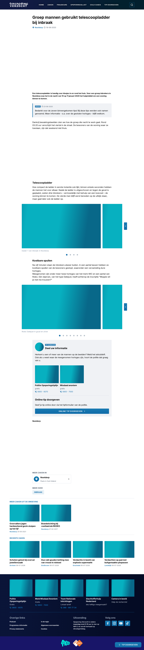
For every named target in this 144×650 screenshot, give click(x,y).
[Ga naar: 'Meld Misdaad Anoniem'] (46, 592)
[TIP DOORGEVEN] (128, 644)
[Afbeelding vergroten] (99, 206)
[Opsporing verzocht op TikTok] (127, 623)
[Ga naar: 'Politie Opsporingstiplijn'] (47, 379)
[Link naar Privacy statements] (24, 629)
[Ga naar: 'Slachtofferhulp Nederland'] (97, 592)
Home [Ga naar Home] (41, 5)
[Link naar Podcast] (24, 622)
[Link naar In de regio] (56, 622)
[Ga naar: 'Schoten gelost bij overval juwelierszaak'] (25, 553)
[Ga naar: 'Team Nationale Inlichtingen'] (72, 594)
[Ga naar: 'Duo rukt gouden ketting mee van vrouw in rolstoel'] (56, 553)
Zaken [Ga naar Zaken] (50, 5)
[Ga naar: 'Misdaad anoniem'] (72, 379)
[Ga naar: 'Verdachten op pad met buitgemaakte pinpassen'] (119, 553)
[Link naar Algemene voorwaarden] (56, 625)
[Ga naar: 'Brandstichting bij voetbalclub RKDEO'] (56, 519)
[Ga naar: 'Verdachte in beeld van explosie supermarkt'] (88, 553)
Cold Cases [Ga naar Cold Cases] (95, 5)
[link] (51, 479)
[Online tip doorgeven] (72, 411)
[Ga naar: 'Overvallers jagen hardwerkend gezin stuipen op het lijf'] (25, 519)
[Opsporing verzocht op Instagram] (114, 623)
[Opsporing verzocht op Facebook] (107, 623)
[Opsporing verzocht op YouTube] (121, 623)
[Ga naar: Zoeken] (131, 4)
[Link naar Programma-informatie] (24, 625)
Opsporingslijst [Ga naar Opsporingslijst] (79, 5)
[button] (125, 226)
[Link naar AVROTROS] (65, 643)
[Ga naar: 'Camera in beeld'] (123, 591)
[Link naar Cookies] (56, 629)
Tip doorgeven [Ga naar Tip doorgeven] (111, 5)
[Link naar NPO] (78, 643)
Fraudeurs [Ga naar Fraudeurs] (62, 5)
